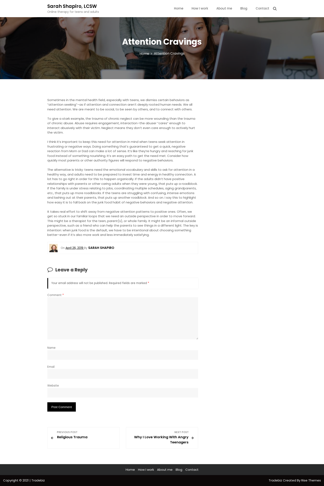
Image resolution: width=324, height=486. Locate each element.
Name (51, 348)
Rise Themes (311, 480)
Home (178, 8)
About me (224, 8)
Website (53, 386)
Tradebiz (276, 480)
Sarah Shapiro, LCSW (72, 6)
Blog (243, 8)
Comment (55, 295)
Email (51, 367)
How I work (200, 8)
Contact (262, 8)
